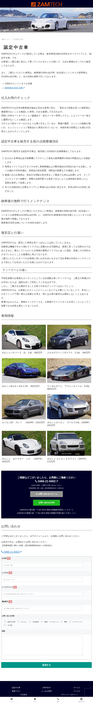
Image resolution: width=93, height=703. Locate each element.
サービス (77, 688)
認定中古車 (16, 688)
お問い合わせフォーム (46, 494)
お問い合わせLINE (46, 503)
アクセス (77, 692)
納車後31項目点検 (15, 88)
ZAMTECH (46, 688)
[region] (46, 20)
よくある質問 (46, 692)
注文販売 (23, 695)
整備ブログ (16, 692)
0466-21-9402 (46, 481)
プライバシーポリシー (69, 695)
